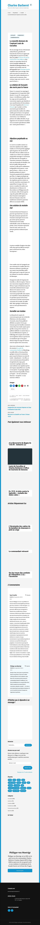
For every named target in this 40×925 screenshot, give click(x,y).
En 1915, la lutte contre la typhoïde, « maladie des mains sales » (19, 493)
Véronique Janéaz (25, 69)
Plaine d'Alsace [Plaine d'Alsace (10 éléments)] (16, 790)
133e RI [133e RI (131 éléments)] (18, 780)
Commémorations (15, 37)
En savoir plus (20, 870)
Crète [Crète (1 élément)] (28, 782)
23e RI (17, 395)
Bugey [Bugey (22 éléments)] (23, 780)
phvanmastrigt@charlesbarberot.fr (14, 891)
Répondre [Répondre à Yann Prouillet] (28, 595)
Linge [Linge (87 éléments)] (22, 785)
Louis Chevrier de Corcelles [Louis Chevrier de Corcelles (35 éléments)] (13, 788)
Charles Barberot (18, 5)
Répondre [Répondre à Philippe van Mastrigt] (28, 666)
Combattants (21, 35)
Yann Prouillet (13, 595)
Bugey (20, 395)
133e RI (13, 395)
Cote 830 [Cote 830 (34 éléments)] (24, 782)
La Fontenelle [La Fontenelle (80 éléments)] (16, 785)
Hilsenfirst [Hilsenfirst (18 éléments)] (10, 785)
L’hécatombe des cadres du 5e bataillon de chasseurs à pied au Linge (19, 528)
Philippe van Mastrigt (18, 398)
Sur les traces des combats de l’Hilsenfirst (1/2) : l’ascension (19, 574)
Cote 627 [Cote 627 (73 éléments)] (18, 782)
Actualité (13, 35)
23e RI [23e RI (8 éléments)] (14, 780)
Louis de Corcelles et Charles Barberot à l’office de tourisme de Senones (19, 468)
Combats (10, 803)
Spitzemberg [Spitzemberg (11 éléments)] (23, 790)
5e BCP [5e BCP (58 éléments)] (9, 780)
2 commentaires (26, 400)
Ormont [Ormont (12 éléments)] (9, 790)
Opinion (10, 810)
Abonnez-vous (28, 767)
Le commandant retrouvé (18, 551)
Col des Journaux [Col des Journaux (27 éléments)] (11, 782)
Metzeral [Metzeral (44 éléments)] (29, 788)
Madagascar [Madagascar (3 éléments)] (23, 788)
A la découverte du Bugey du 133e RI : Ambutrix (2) (20, 444)
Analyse (10, 801)
